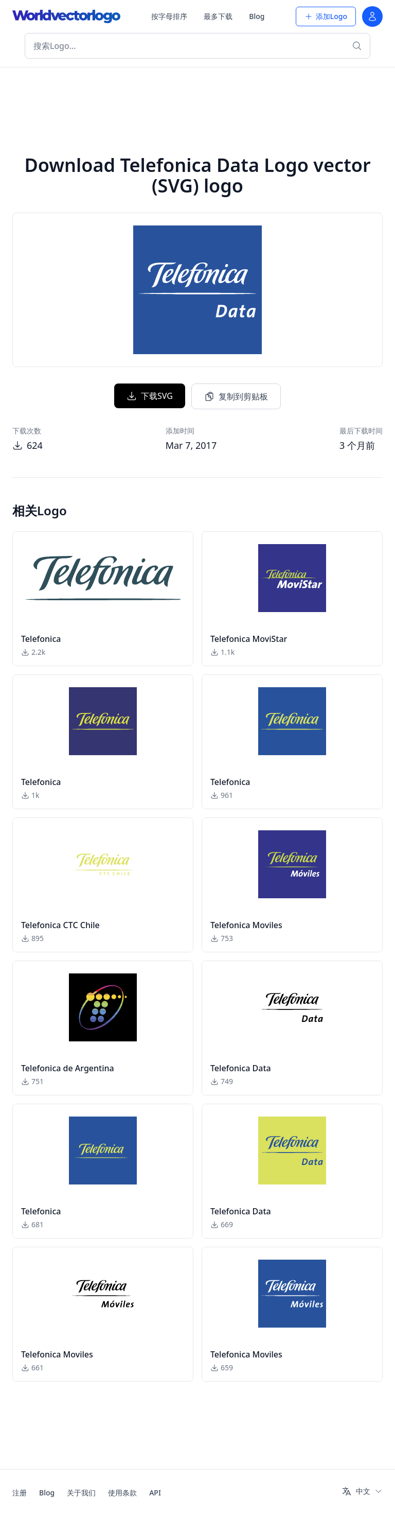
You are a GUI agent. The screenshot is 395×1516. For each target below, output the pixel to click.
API (155, 1492)
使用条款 (122, 1492)
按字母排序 (169, 16)
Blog (256, 16)
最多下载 (218, 16)
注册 (19, 1492)
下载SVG (150, 396)
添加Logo (325, 16)
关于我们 (81, 1492)
